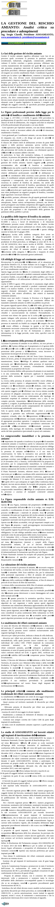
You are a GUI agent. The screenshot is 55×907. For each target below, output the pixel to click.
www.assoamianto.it (11, 37)
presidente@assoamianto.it (35, 37)
